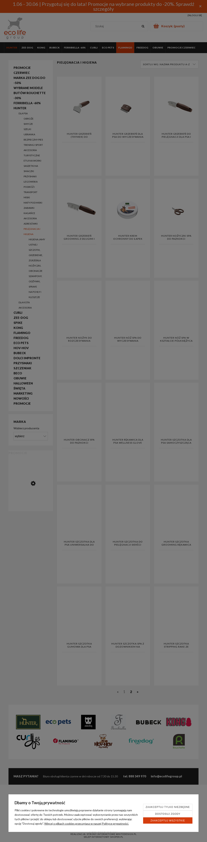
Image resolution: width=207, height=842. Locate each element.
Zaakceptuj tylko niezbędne (168, 807)
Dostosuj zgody (167, 814)
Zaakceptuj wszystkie (167, 820)
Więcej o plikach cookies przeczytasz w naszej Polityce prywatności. (86, 823)
